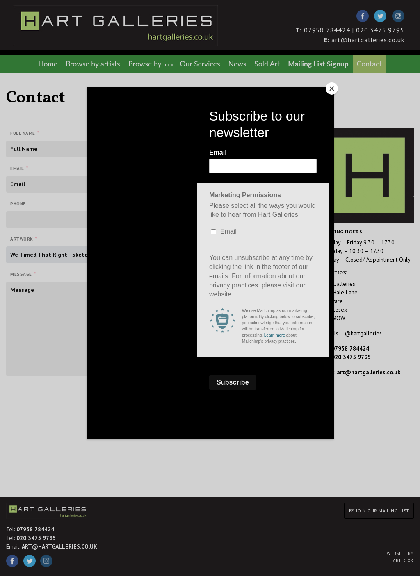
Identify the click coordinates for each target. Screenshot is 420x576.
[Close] (332, 88)
